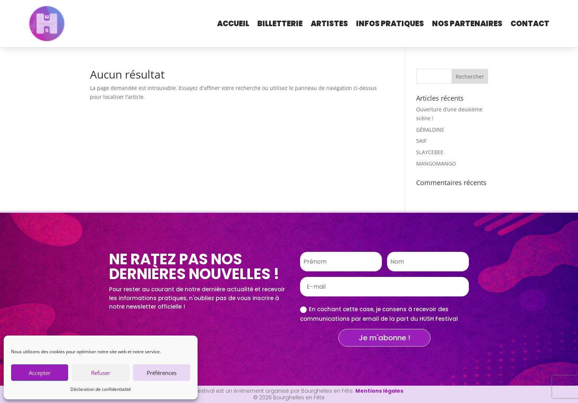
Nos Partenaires (467, 23)
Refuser (100, 372)
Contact (530, 23)
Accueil (233, 23)
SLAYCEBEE (429, 152)
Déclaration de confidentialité (100, 389)
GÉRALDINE (430, 129)
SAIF (421, 140)
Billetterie (280, 23)
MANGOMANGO (436, 163)
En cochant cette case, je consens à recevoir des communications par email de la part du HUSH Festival (379, 314)
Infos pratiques (390, 23)
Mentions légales (379, 391)
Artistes (329, 23)
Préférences (162, 372)
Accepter (40, 372)
